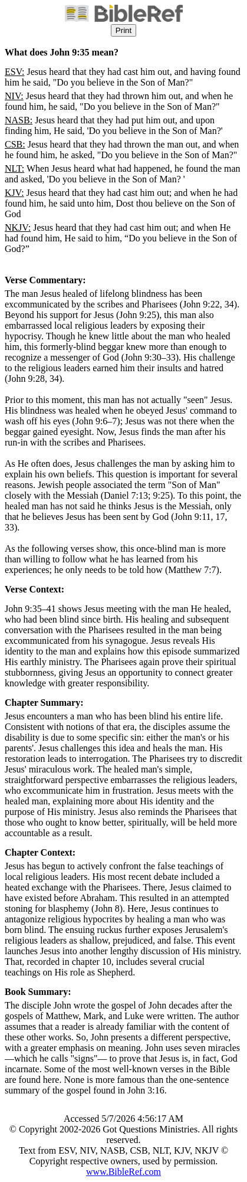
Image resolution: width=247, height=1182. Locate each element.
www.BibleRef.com (123, 1172)
